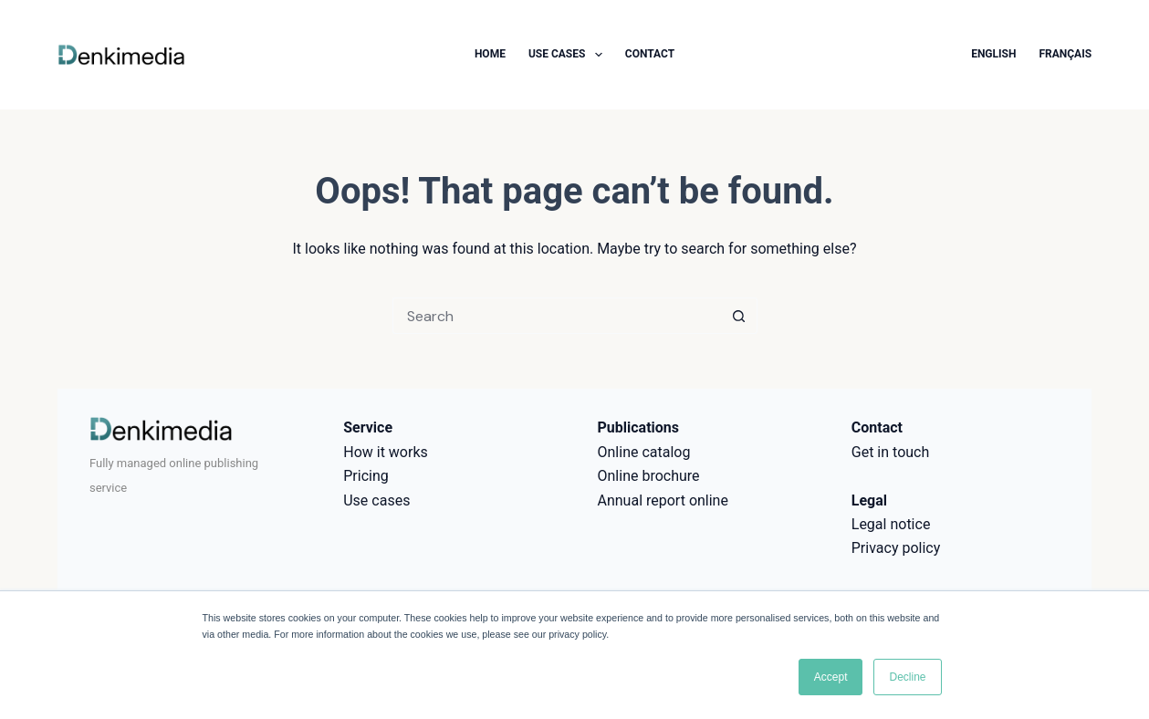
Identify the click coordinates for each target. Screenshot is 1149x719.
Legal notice (891, 524)
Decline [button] (907, 677)
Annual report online (663, 500)
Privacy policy (896, 548)
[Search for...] (556, 315)
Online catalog (644, 452)
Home (490, 53)
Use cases (569, 55)
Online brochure (649, 476)
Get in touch (890, 452)
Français (1065, 53)
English (993, 53)
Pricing (366, 476)
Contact (649, 53)
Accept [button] (831, 677)
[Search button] (739, 315)
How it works (385, 452)
